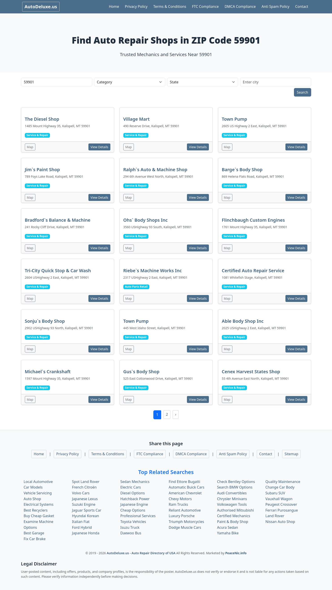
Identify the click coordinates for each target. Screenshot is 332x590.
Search (302, 92)
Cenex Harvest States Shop (251, 372)
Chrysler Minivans (232, 498)
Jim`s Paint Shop (42, 169)
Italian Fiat (81, 521)
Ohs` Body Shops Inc (145, 220)
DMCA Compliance (240, 6)
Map (30, 147)
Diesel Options (132, 493)
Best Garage (34, 533)
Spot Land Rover (86, 481)
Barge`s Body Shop (242, 169)
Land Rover (275, 515)
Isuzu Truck (129, 527)
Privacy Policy (136, 6)
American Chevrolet (185, 493)
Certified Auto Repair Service (253, 271)
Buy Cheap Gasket (39, 515)
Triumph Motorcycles (186, 521)
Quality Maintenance (283, 481)
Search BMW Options (235, 487)
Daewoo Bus (130, 533)
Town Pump (234, 119)
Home (114, 6)
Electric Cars (130, 487)
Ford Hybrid (82, 527)
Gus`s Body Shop (141, 372)
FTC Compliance (205, 6)
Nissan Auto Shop (280, 521)
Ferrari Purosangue (282, 510)
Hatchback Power (135, 498)
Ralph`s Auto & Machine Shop (155, 169)
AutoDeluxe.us (41, 7)
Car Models (33, 487)
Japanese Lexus (85, 498)
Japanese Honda (85, 533)
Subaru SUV (275, 493)
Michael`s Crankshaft (48, 372)
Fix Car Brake (35, 538)
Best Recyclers (36, 510)
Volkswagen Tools (232, 504)
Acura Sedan (227, 527)
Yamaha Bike (228, 533)
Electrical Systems (39, 504)
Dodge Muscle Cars (185, 527)
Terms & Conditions (169, 6)
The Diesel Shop (42, 119)
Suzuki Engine (84, 504)
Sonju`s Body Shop (45, 321)
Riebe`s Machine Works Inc (152, 271)
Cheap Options (132, 510)
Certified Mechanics (233, 515)
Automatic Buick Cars (186, 487)
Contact (301, 6)
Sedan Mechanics (135, 481)
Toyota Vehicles (133, 521)
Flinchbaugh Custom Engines (253, 220)
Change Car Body (280, 487)
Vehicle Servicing (38, 493)
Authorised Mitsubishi (235, 510)
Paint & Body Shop (232, 521)
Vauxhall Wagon (279, 498)
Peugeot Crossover (281, 504)
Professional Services (138, 515)
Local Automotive (38, 481)
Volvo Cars (81, 493)
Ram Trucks (178, 504)
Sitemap (291, 453)
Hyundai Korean (85, 515)
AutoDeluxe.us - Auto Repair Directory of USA (141, 553)
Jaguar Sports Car (86, 510)
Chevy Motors (180, 498)
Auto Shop (32, 498)
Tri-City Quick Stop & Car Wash (58, 271)
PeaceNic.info (235, 553)
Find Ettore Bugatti (184, 481)
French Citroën (84, 487)
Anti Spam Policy (275, 6)
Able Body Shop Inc (243, 321)
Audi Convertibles (232, 493)
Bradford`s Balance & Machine (57, 220)
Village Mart (136, 119)
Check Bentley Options (236, 481)
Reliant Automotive (185, 510)
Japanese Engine (134, 504)
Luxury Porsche (182, 515)
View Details (99, 147)
